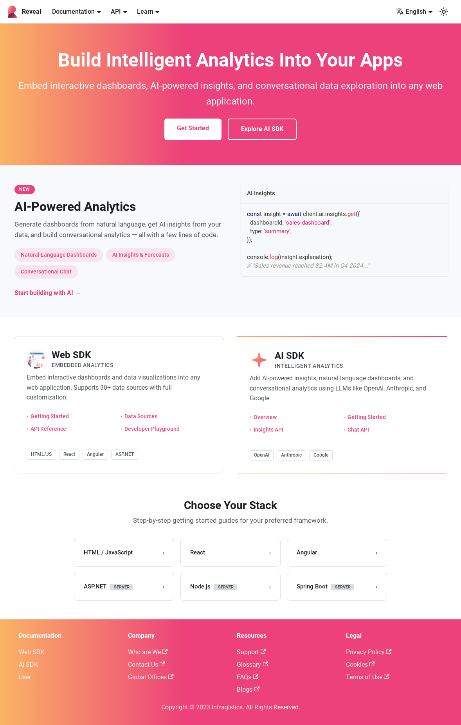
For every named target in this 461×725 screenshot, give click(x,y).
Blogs (248, 689)
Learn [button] (145, 11)
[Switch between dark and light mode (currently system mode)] (444, 11)
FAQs (247, 677)
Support (251, 652)
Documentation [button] (73, 11)
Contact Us (146, 664)
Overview (265, 417)
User (25, 677)
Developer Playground (152, 429)
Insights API (268, 429)
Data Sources (140, 416)
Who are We (148, 652)
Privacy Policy (369, 652)
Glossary (252, 664)
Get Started (193, 128)
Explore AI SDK (262, 129)
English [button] (411, 11)
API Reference (48, 429)
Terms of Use (367, 677)
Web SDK (32, 652)
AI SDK (28, 664)
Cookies (360, 664)
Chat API (358, 429)
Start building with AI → (47, 293)
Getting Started (50, 416)
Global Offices (151, 677)
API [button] (116, 11)
